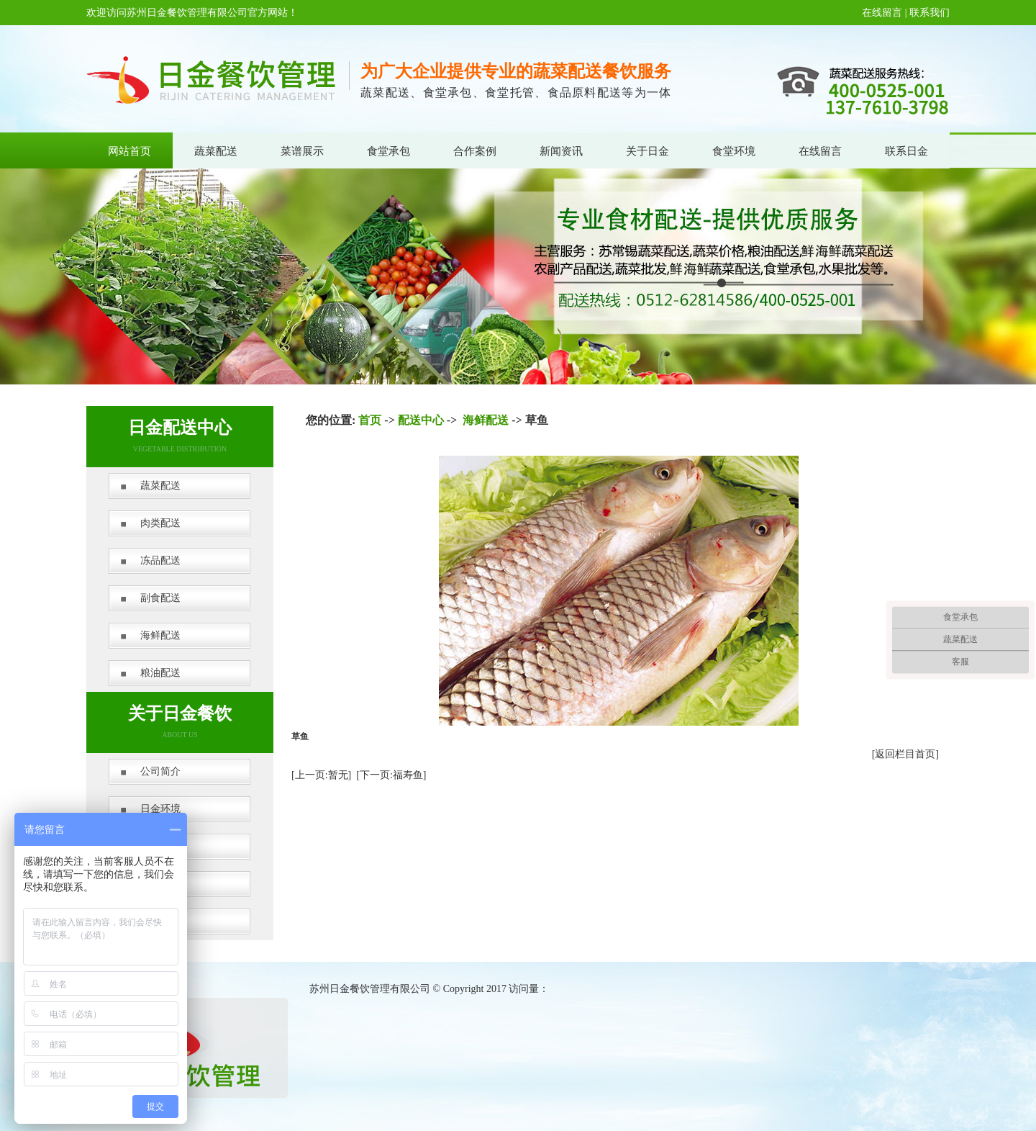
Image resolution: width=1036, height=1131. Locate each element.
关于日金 (647, 151)
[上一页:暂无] (321, 775)
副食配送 (160, 597)
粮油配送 (160, 672)
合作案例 (474, 151)
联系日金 (906, 151)
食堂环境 (733, 151)
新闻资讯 (561, 151)
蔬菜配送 (215, 151)
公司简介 (160, 771)
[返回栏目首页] (905, 754)
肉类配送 (160, 523)
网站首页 (129, 151)
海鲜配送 (160, 635)
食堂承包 (388, 151)
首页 (369, 420)
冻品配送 (160, 560)
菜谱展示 (302, 151)
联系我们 (929, 12)
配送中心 (421, 420)
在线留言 (882, 12)
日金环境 (160, 808)
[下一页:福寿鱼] (391, 775)
